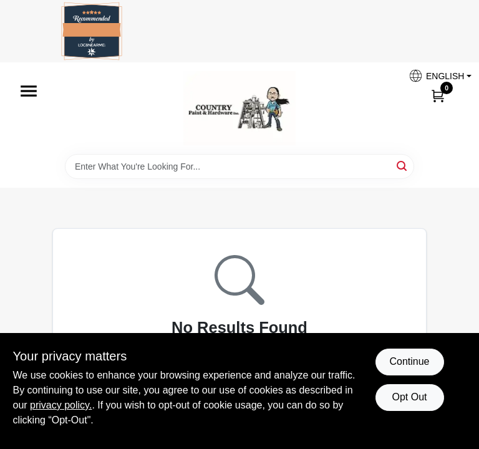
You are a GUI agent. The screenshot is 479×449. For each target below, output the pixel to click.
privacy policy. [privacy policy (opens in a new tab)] (61, 405)
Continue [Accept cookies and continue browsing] (409, 361)
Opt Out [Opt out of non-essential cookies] (409, 397)
